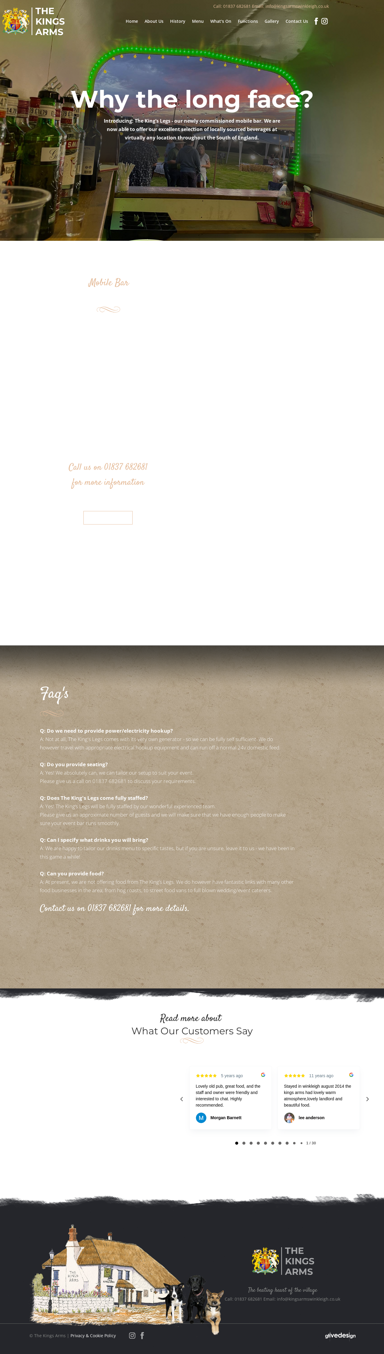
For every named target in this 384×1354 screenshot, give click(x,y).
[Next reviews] (367, 1099)
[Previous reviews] (181, 1099)
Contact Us (108, 518)
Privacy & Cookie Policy (93, 1335)
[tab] (236, 1143)
